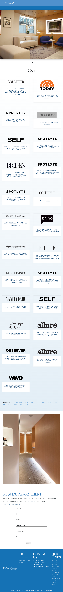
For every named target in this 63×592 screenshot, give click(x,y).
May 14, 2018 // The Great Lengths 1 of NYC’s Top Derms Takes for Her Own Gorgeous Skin (47, 281)
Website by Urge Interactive (43, 590)
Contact (54, 580)
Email (31, 515)
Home (31, 63)
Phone (31, 521)
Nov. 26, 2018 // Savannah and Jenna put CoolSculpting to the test (47, 97)
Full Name (31, 509)
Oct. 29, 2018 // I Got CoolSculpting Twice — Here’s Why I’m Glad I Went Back (47, 146)
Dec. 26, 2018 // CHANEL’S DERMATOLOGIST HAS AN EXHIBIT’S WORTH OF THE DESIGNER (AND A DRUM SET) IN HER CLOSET (15, 91)
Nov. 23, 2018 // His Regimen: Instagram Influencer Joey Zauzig (16, 120)
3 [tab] (34, 477)
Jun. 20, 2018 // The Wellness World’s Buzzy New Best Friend (15, 253)
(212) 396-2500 (32, 501)
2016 (43, 402)
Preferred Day (31, 532)
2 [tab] (32, 477)
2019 (26, 402)
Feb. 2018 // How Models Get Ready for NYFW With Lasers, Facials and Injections (15, 358)
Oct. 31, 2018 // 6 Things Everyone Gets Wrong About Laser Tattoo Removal (15, 148)
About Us (54, 560)
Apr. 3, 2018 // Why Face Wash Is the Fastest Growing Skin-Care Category (47, 334)
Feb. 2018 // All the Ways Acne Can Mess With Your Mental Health (47, 361)
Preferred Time (31, 526)
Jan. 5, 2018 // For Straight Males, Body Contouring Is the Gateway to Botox (15, 386)
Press (53, 576)
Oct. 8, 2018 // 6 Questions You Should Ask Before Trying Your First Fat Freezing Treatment (47, 172)
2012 (9, 404)
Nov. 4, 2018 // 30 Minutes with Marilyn (47, 123)
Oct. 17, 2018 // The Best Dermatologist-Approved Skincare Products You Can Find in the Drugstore (16, 175)
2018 (32, 402)
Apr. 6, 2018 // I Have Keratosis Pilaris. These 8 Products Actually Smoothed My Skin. (47, 307)
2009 (26, 404)
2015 (49, 402)
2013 (4, 404)
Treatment (31, 538)
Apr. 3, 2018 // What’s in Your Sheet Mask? (16, 334)
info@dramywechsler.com (12, 504)
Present (19, 402)
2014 (55, 402)
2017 (37, 402)
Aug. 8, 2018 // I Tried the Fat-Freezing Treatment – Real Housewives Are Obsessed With (47, 230)
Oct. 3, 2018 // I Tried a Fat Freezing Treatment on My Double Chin (16, 199)
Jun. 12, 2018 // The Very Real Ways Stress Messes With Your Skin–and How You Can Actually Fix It (47, 257)
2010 (21, 404)
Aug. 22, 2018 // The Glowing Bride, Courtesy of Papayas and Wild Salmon (15, 224)
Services (54, 562)
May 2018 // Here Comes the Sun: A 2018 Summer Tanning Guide (16, 307)
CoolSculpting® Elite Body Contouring (56, 568)
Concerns (54, 564)
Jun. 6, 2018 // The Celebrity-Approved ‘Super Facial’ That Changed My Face (16, 281)
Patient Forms (56, 578)
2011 (15, 404)
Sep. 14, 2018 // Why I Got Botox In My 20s (47, 200)
